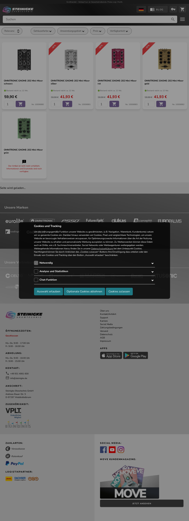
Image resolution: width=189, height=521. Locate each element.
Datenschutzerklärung (102, 248)
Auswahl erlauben (48, 291)
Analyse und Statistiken (53, 271)
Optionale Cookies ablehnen (84, 291)
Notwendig (46, 263)
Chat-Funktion (48, 280)
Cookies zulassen (119, 291)
